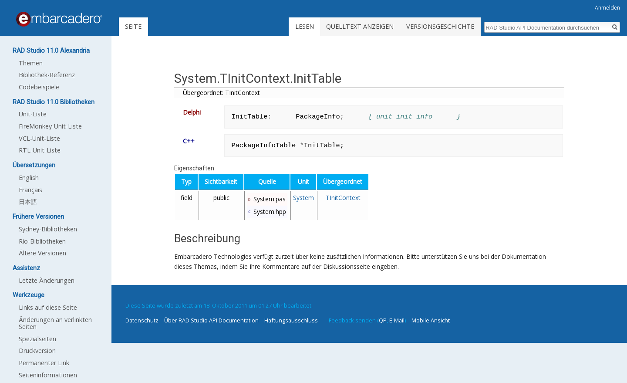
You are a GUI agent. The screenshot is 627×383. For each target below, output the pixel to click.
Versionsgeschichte (440, 26)
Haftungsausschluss (291, 320)
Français (30, 190)
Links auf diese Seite (48, 307)
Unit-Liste (33, 114)
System (303, 197)
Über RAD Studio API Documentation (211, 320)
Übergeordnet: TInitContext (221, 92)
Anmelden (607, 7)
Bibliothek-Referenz (47, 75)
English (29, 177)
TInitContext (343, 197)
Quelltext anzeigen (360, 26)
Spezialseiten (37, 339)
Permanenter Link (44, 363)
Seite (133, 26)
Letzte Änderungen (46, 280)
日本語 (28, 201)
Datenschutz (141, 320)
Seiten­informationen (48, 375)
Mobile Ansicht (430, 320)
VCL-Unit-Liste (39, 138)
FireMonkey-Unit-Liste (50, 126)
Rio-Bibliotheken (42, 241)
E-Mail (397, 320)
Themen (31, 63)
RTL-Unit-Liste (40, 150)
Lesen (304, 26)
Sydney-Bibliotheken (48, 229)
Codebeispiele (39, 87)
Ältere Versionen (42, 253)
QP (383, 320)
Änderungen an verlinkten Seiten (55, 323)
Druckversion (37, 350)
